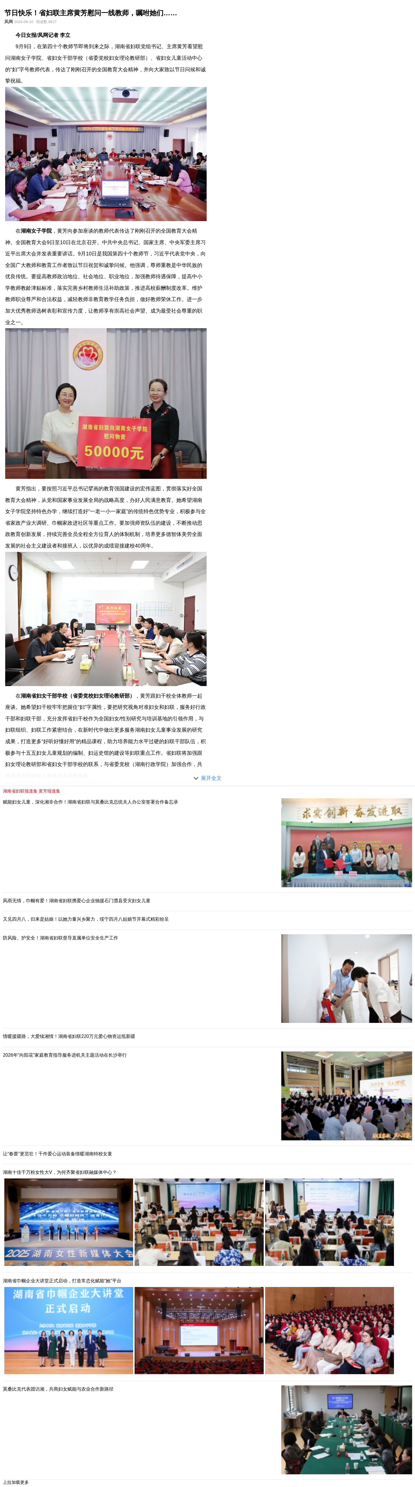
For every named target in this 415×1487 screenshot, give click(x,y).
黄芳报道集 (49, 791)
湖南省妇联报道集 (20, 791)
